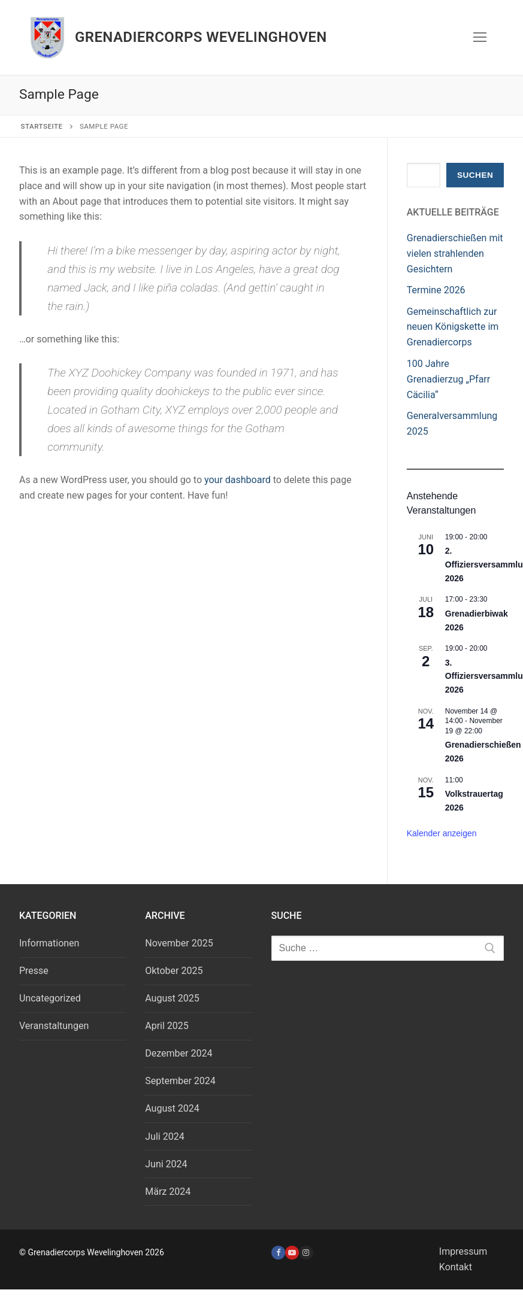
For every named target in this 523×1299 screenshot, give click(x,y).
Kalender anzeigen (442, 833)
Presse (34, 970)
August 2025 (172, 998)
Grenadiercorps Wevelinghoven (201, 37)
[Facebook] (278, 1252)
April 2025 (167, 1025)
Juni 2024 (166, 1164)
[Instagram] (306, 1252)
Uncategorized (50, 998)
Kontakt (455, 1267)
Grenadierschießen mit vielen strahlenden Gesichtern (455, 253)
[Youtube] (292, 1252)
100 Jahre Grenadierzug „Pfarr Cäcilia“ (448, 379)
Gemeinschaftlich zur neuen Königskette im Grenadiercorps (453, 327)
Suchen (475, 175)
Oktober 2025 (173, 970)
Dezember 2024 (178, 1053)
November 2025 (179, 943)
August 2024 (172, 1108)
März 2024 (168, 1191)
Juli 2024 (164, 1136)
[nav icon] (480, 37)
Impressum (463, 1251)
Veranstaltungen (54, 1025)
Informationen (49, 943)
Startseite (42, 126)
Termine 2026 (436, 290)
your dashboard (237, 479)
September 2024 (180, 1080)
